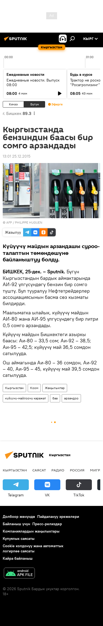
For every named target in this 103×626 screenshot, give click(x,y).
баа (55, 398)
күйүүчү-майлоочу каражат (25, 398)
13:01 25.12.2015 (16, 156)
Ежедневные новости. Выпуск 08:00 (33, 82)
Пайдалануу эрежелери (58, 516)
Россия (77, 470)
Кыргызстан (14, 388)
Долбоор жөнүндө (19, 516)
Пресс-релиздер (47, 523)
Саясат (39, 470)
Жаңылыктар (55, 388)
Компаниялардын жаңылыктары (31, 531)
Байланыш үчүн (16, 523)
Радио (57, 470)
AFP (9, 222)
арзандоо (71, 398)
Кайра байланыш (18, 558)
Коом (34, 388)
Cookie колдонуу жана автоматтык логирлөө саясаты (33, 548)
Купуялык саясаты (19, 538)
